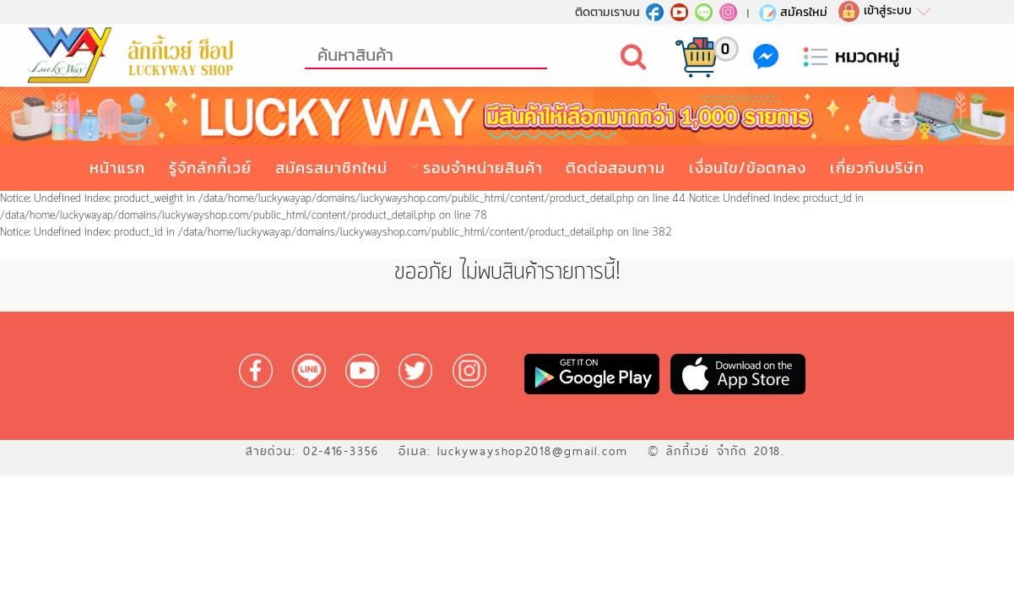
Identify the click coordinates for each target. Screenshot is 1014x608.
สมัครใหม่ (792, 12)
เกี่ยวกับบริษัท (877, 167)
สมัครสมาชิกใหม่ (331, 167)
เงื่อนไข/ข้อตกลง (747, 167)
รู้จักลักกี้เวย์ (210, 167)
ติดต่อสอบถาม (615, 167)
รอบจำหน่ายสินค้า (483, 167)
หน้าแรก (117, 167)
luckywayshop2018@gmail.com (532, 451)
